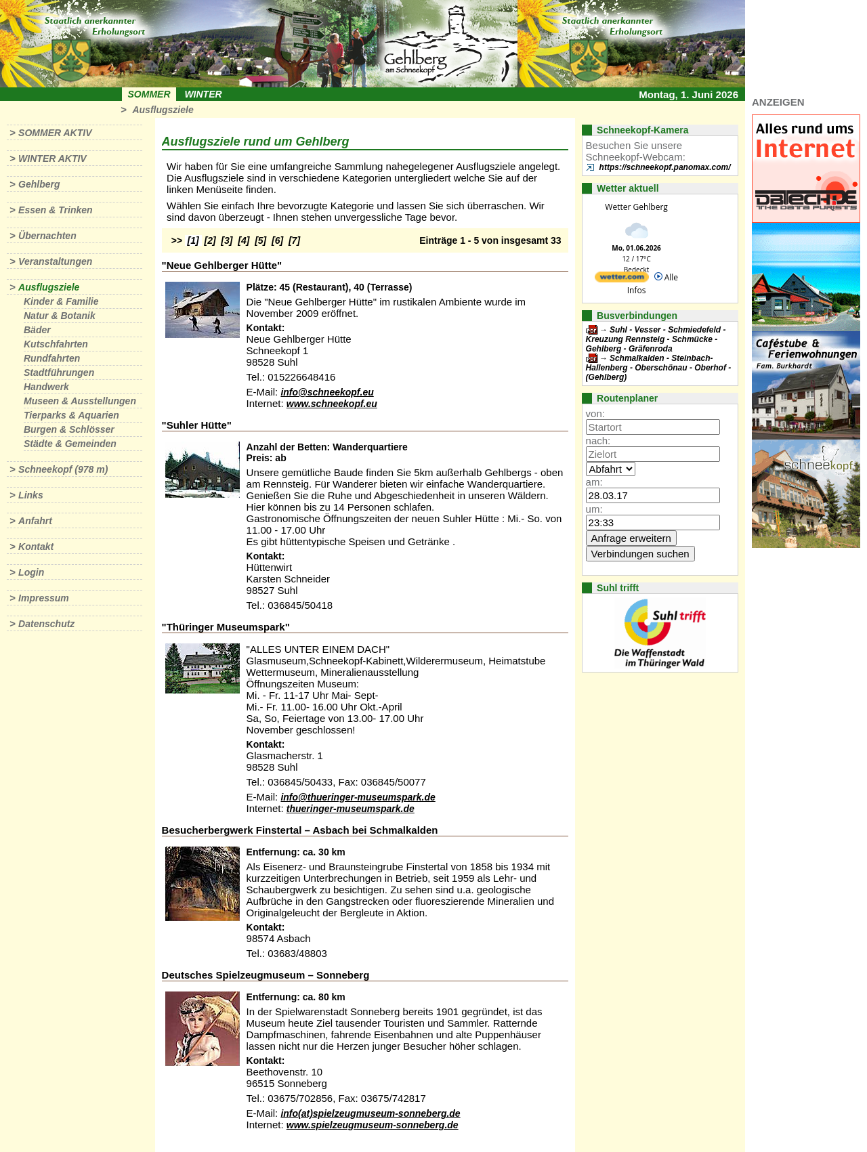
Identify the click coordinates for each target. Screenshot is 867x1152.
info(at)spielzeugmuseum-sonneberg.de (370, 1113)
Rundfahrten (52, 358)
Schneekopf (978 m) (63, 469)
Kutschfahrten (56, 344)
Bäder (37, 329)
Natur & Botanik (60, 315)
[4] (243, 240)
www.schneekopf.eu (332, 403)
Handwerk (46, 386)
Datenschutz (46, 623)
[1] (193, 240)
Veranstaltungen (55, 261)
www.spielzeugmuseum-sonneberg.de (373, 1124)
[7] (294, 240)
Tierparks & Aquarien (71, 415)
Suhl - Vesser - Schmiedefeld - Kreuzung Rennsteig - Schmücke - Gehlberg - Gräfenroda (656, 339)
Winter (202, 94)
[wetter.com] (622, 279)
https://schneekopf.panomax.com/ (665, 167)
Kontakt (36, 546)
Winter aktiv (52, 158)
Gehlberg (39, 184)
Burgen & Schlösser (69, 429)
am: (594, 482)
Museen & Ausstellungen (80, 401)
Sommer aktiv (54, 132)
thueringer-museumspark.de (351, 808)
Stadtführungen (59, 372)
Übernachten (47, 235)
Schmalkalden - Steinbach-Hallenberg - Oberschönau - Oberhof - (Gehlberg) (659, 368)
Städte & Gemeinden (70, 443)
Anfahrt (35, 520)
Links (30, 495)
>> (177, 240)
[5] (260, 240)
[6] (277, 240)
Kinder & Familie (61, 301)
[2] (210, 240)
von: (595, 413)
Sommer (149, 94)
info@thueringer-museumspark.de (357, 797)
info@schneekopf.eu (326, 392)
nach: (598, 440)
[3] (226, 240)
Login (31, 572)
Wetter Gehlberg (636, 207)
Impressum (43, 598)
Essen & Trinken (55, 210)
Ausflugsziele (162, 109)
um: (594, 509)
